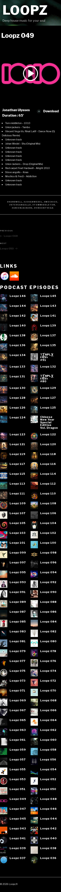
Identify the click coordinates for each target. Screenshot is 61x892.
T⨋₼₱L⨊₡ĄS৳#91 (47, 357)
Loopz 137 (48, 335)
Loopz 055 (18, 769)
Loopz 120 (48, 444)
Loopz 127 (48, 397)
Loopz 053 (18, 779)
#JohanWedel (33, 202)
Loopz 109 (18, 503)
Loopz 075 (18, 670)
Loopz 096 (48, 562)
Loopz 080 (48, 641)
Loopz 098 (48, 552)
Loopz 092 (48, 582)
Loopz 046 (48, 808)
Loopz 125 (48, 407)
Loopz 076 (48, 661)
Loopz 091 (18, 592)
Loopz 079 (18, 651)
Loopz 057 (18, 759)
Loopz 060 (48, 739)
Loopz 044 (48, 818)
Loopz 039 (18, 848)
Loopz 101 (17, 542)
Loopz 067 (18, 710)
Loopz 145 (48, 296)
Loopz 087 (18, 611)
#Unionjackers (22, 208)
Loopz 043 (18, 828)
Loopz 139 (48, 325)
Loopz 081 (18, 641)
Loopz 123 (17, 434)
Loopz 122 (48, 434)
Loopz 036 (48, 858)
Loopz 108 (48, 503)
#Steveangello (20, 205)
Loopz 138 (18, 335)
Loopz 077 (17, 661)
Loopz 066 (48, 710)
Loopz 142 (18, 315)
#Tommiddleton (44, 205)
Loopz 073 (18, 680)
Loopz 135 (48, 345)
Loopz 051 (18, 789)
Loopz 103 (18, 533)
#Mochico (50, 202)
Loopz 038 (48, 848)
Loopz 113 (17, 483)
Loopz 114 (48, 473)
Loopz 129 (48, 388)
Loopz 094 (48, 572)
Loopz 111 (17, 493)
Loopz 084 (48, 621)
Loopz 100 (48, 542)
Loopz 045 (18, 818)
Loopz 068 (48, 700)
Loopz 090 (48, 592)
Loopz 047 (18, 808)
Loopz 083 (18, 631)
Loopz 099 (18, 552)
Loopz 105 (18, 523)
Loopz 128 (18, 397)
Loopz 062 (48, 730)
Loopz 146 (18, 296)
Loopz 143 (48, 305)
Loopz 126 (18, 407)
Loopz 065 (18, 720)
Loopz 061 (18, 739)
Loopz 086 (48, 611)
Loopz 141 (48, 315)
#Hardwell (14, 202)
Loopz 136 (18, 345)
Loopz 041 (18, 838)
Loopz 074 (48, 670)
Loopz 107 (17, 513)
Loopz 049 (18, 799)
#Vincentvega (44, 208)
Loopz (25, 10)
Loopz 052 (48, 779)
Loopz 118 (48, 454)
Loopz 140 (18, 325)
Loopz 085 (18, 621)
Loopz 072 (48, 680)
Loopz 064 (48, 720)
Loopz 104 (48, 523)
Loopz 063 (18, 730)
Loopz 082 (48, 631)
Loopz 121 (17, 444)
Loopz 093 (18, 582)
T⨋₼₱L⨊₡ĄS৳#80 (47, 379)
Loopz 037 (18, 858)
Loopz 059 (18, 749)
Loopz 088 (48, 602)
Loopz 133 (17, 366)
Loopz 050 (48, 789)
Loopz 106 (48, 513)
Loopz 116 (48, 464)
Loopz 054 (48, 769)
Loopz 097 (18, 562)
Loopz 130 (18, 388)
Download (48, 111)
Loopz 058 (48, 749)
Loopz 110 (48, 493)
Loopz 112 (48, 483)
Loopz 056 (48, 759)
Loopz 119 (17, 454)
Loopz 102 (48, 533)
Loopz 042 (48, 828)
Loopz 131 (17, 376)
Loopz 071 (17, 690)
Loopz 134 (18, 355)
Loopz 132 (48, 366)
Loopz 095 (18, 572)
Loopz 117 (17, 464)
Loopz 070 (48, 690)
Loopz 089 (18, 602)
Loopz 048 (48, 799)
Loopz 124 (18, 417)
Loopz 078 (48, 651)
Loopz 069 (18, 700)
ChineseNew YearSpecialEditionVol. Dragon (49, 422)
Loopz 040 (48, 838)
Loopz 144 (18, 305)
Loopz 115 (17, 473)
